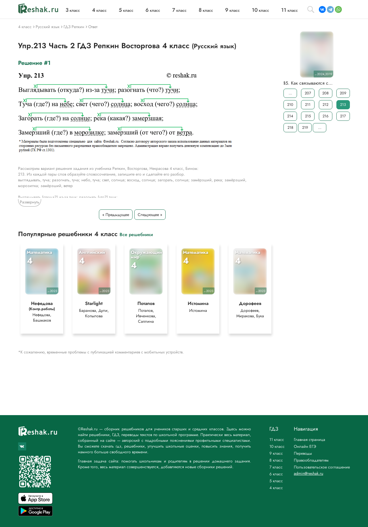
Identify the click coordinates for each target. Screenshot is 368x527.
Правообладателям (311, 460)
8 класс (276, 460)
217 (343, 116)
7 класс (276, 467)
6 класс (276, 474)
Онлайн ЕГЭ (305, 446)
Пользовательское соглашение (322, 467)
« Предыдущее (115, 214)
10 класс (277, 446)
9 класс (276, 453)
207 (308, 93)
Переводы (303, 453)
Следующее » (150, 214)
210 (290, 104)
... (290, 93)
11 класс (276, 439)
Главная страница (309, 439)
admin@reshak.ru (308, 473)
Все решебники (136, 234)
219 (305, 127)
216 (325, 116)
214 (290, 116)
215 (308, 116)
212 (325, 104)
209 (343, 93)
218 (290, 127)
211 (307, 104)
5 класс (276, 481)
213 (343, 104)
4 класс (276, 488)
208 (325, 93)
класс (73, 10)
